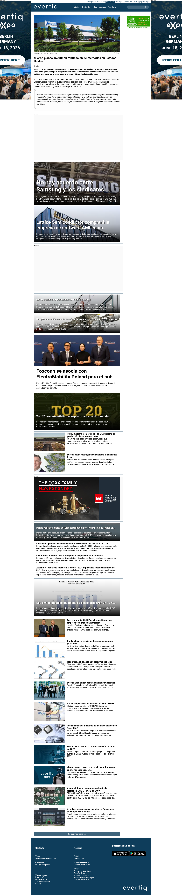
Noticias (76, 7)
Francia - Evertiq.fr (81, 877)
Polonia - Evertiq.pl (81, 873)
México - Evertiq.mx (82, 862)
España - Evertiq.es (81, 871)
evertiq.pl (137, 2)
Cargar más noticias (77, 831)
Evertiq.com (79, 856)
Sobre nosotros (100, 7)
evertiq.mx (128, 2)
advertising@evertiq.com (45, 856)
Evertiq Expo (86, 7)
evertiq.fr (118, 2)
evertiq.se (146, 2)
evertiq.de (101, 2)
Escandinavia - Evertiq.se (84, 875)
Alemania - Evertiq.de (82, 869)
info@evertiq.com (42, 862)
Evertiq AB (45, 7)
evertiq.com (90, 2)
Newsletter (112, 7)
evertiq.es (110, 2)
